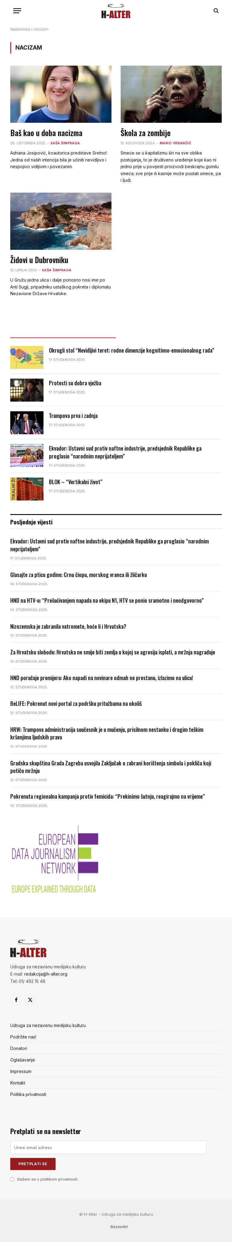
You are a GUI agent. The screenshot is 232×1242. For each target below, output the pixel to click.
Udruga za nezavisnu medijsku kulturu (48, 1025)
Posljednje (63, 332)
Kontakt (17, 1082)
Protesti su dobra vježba (75, 383)
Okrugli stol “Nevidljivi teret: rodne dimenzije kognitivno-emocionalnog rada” (131, 350)
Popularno (169, 332)
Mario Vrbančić (175, 143)
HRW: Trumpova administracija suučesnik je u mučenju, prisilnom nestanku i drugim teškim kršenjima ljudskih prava (106, 733)
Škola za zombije (146, 133)
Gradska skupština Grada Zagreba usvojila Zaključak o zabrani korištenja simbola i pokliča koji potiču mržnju (110, 767)
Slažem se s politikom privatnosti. (47, 1179)
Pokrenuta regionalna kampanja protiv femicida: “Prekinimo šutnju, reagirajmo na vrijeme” (107, 796)
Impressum (20, 1071)
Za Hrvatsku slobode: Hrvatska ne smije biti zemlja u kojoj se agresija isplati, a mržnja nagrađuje (112, 652)
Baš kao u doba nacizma (46, 133)
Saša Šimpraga (65, 143)
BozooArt (119, 1226)
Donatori (18, 1048)
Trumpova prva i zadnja (73, 415)
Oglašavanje (22, 1059)
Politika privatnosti (28, 1094)
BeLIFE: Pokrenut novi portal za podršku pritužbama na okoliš (76, 703)
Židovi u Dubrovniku (39, 260)
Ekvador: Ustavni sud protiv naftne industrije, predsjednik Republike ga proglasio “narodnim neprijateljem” (125, 452)
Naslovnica (20, 29)
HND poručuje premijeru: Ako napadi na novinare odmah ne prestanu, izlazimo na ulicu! (101, 678)
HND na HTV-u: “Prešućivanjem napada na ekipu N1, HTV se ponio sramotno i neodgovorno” (107, 600)
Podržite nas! (23, 1036)
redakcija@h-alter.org (45, 973)
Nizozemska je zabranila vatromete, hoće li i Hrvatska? (68, 626)
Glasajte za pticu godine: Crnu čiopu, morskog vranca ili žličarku (78, 575)
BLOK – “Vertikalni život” (75, 482)
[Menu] (17, 11)
